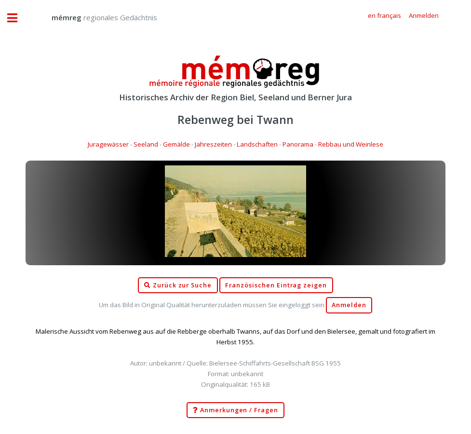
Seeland (146, 144)
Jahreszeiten (213, 144)
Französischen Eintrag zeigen (276, 285)
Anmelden (349, 305)
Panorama (298, 144)
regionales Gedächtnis (94, 17)
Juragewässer (108, 144)
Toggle (17, 18)
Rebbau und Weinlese (350, 144)
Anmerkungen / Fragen (235, 410)
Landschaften (257, 144)
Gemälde (176, 144)
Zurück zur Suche (178, 285)
